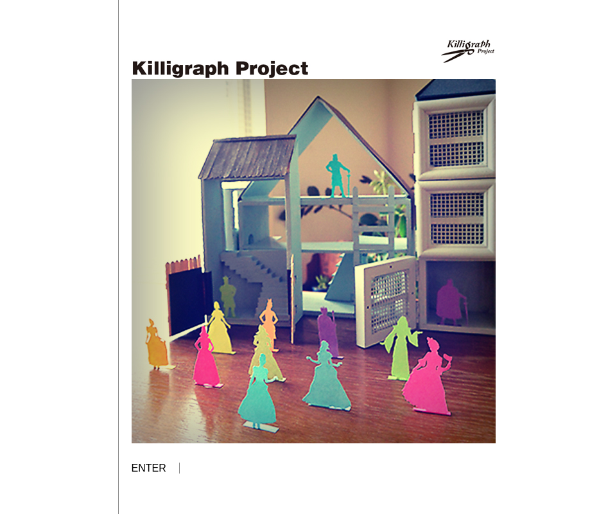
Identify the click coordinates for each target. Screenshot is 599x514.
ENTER (149, 468)
